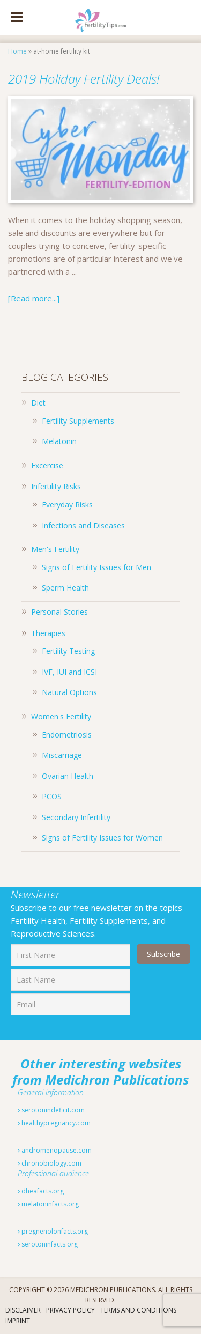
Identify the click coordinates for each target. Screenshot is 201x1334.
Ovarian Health (67, 776)
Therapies (48, 633)
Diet (38, 402)
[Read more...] (33, 298)
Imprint (17, 1320)
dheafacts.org (41, 1191)
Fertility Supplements (78, 421)
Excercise (47, 465)
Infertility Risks (56, 486)
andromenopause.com (55, 1150)
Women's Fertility (61, 716)
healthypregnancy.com (54, 1122)
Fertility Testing (68, 651)
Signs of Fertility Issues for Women (102, 837)
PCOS (52, 796)
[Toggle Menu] (16, 17)
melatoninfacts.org (48, 1203)
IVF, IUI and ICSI (69, 672)
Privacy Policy (70, 1310)
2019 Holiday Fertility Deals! (84, 78)
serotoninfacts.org (48, 1244)
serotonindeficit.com (51, 1110)
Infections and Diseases (83, 525)
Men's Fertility (55, 549)
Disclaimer (23, 1310)
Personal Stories (59, 612)
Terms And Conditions (138, 1310)
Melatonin (59, 441)
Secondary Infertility (76, 817)
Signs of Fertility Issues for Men (96, 567)
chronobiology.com (49, 1163)
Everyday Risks (67, 504)
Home (17, 51)
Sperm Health (65, 588)
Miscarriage (62, 755)
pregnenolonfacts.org (53, 1231)
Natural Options (69, 692)
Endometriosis (67, 734)
